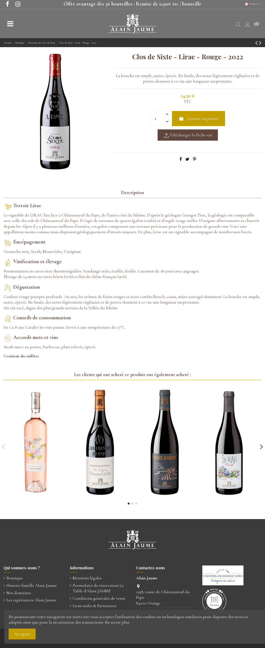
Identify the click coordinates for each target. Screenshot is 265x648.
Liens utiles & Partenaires (94, 605)
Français (253, 3)
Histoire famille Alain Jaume (31, 585)
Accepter (22, 634)
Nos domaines (18, 592)
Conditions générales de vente (99, 598)
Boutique (14, 578)
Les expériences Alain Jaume (31, 600)
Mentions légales (87, 578)
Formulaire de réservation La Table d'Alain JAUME (98, 588)
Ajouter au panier (198, 118)
